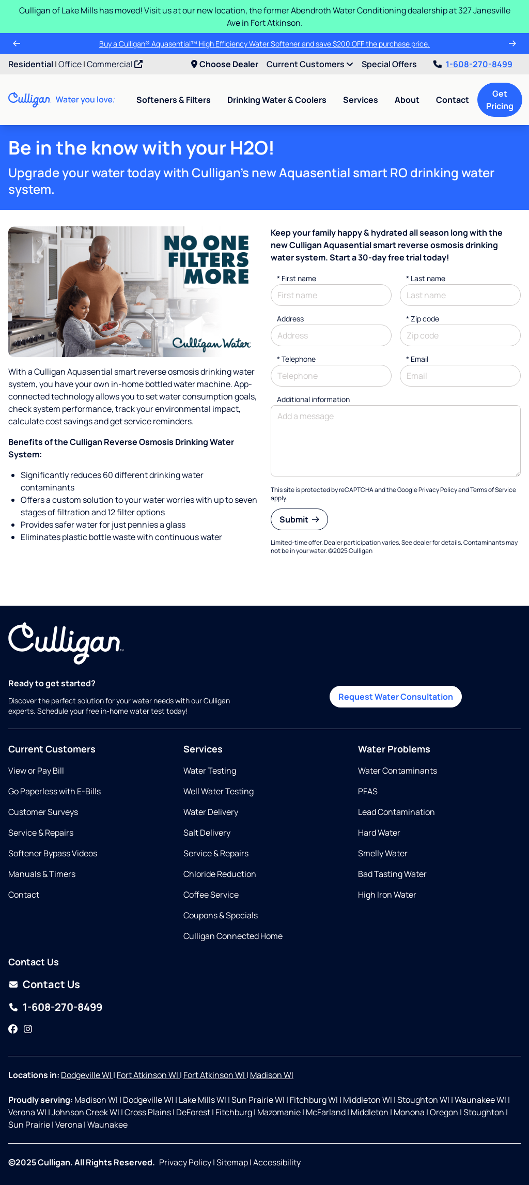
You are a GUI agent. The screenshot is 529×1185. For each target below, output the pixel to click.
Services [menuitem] (360, 99)
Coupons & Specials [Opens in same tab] (220, 915)
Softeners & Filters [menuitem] (173, 99)
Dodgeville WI (87, 1075)
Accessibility (277, 1162)
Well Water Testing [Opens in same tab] (218, 791)
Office (70, 64)
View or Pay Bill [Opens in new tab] (36, 770)
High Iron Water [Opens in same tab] (387, 894)
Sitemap (232, 1162)
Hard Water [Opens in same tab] (379, 832)
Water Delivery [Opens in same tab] (210, 812)
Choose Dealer (224, 64)
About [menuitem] (407, 99)
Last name (425, 278)
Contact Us (51, 984)
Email (417, 359)
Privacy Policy (437, 489)
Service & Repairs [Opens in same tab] (40, 832)
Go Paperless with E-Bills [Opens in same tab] (54, 791)
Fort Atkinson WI (148, 1075)
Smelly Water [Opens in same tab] (383, 853)
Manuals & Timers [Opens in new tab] (41, 874)
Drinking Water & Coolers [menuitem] (276, 99)
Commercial (115, 64)
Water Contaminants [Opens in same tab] (397, 770)
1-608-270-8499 (472, 64)
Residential (30, 64)
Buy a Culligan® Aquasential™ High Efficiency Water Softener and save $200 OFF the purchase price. (264, 44)
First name (296, 278)
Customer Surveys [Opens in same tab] (43, 812)
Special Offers (389, 64)
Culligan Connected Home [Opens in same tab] (233, 936)
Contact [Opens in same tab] (23, 894)
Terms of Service (493, 489)
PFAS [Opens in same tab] (368, 791)
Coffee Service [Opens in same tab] (211, 894)
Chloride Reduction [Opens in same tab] (219, 874)
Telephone (296, 359)
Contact (452, 99)
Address (290, 319)
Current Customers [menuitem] (310, 64)
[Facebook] (13, 1029)
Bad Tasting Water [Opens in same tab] (392, 874)
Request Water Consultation (395, 696)
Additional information (313, 399)
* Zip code (422, 319)
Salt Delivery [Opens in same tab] (206, 832)
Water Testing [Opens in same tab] (209, 770)
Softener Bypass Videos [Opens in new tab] (52, 853)
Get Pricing (500, 100)
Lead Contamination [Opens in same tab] (396, 812)
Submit (299, 519)
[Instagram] (28, 1029)
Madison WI (271, 1075)
